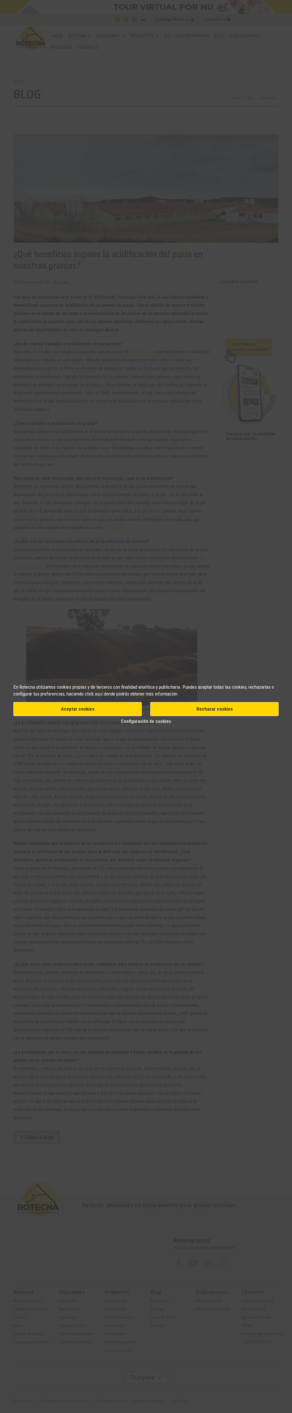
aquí (99, 694)
